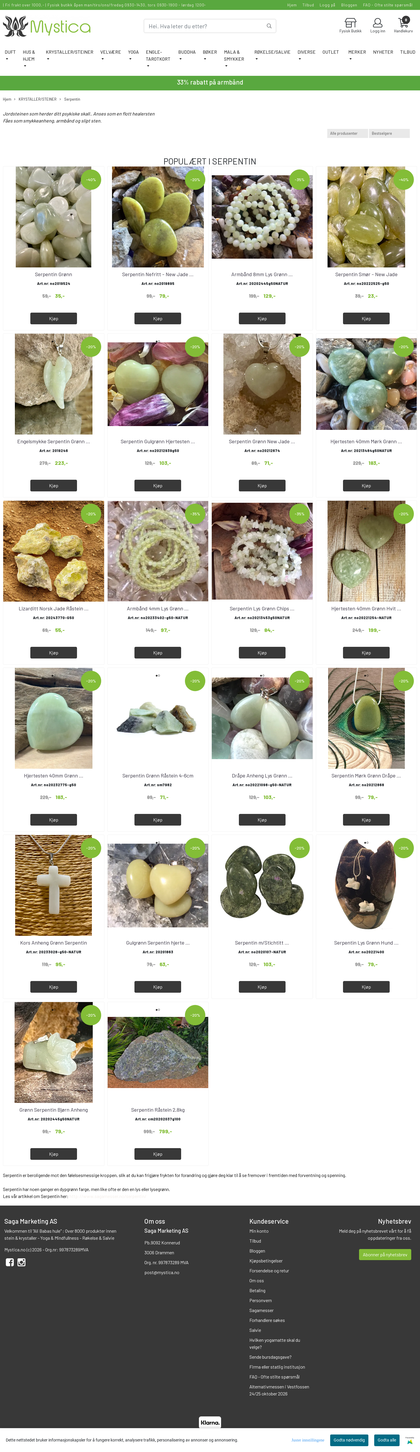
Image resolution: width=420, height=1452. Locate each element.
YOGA (133, 52)
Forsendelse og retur (269, 1270)
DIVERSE (307, 52)
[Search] (210, 26)
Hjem (292, 4)
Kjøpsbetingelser (266, 1260)
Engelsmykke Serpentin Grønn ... (53, 441)
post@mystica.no (161, 1272)
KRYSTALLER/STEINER (69, 52)
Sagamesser (261, 1310)
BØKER (210, 52)
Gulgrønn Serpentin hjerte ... (158, 942)
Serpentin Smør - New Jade (366, 274)
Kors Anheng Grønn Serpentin (53, 942)
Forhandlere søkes (267, 1320)
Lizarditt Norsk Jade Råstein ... (54, 608)
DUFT (10, 52)
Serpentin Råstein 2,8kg (158, 1109)
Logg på (327, 4)
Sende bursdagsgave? (270, 1357)
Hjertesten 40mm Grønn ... (53, 775)
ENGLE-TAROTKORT (158, 55)
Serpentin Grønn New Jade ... (262, 441)
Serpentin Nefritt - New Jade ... (158, 274)
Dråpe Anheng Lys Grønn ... (262, 775)
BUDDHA (187, 52)
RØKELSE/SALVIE (272, 52)
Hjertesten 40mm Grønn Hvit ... (366, 608)
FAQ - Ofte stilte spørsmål (388, 4)
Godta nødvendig (349, 1440)
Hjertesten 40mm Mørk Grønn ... (366, 441)
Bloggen (349, 4)
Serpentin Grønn (53, 274)
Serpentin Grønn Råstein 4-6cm (158, 775)
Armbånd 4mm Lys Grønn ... (158, 608)
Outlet (331, 52)
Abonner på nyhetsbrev (385, 1254)
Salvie (255, 1330)
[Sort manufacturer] (347, 133)
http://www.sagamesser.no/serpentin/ (107, 1196)
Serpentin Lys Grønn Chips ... (262, 608)
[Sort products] (389, 133)
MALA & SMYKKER (234, 55)
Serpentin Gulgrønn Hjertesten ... (158, 441)
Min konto (259, 1231)
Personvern (260, 1300)
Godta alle (387, 1440)
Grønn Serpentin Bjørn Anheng (53, 1109)
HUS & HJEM (29, 55)
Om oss (256, 1280)
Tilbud (308, 4)
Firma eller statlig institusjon (277, 1366)
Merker (357, 52)
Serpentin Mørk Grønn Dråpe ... (366, 775)
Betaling (257, 1290)
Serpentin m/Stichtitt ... (262, 942)
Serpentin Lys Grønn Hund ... (366, 942)
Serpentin (70, 99)
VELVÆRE (110, 52)
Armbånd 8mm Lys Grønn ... (262, 274)
